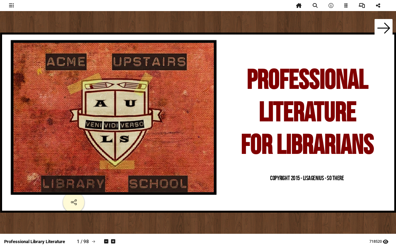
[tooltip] (11, 5)
